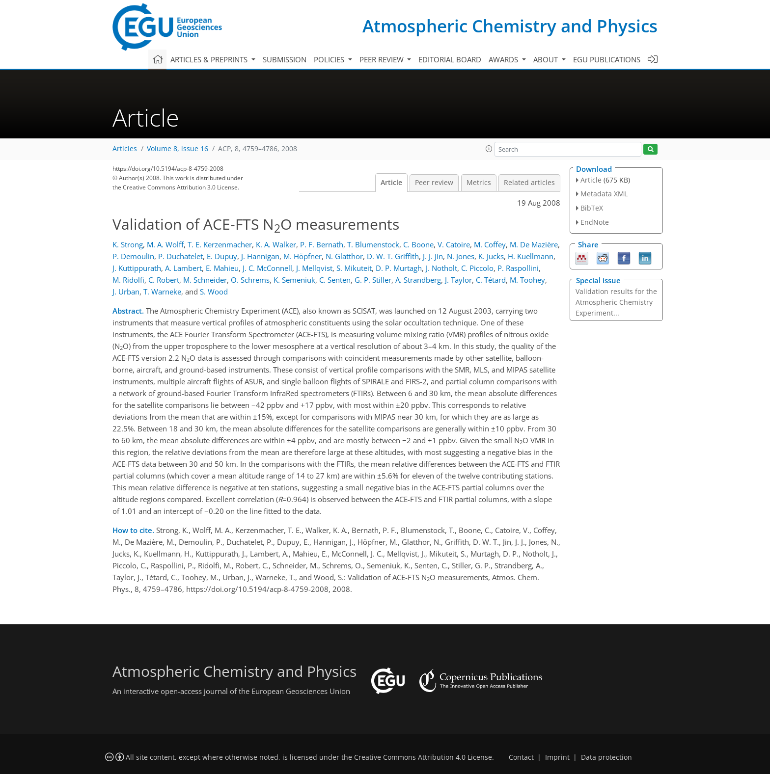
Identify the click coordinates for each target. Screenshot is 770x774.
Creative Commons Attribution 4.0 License (423, 757)
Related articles (529, 182)
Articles (124, 148)
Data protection (606, 757)
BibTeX (591, 208)
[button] (489, 148)
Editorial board (449, 59)
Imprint (557, 757)
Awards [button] (504, 59)
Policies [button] (330, 59)
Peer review (434, 182)
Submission (284, 59)
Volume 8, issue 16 (177, 148)
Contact (521, 757)
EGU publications (606, 59)
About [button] (546, 59)
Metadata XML (604, 193)
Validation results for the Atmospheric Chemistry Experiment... (616, 302)
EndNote (594, 222)
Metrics (479, 182)
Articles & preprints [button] (209, 59)
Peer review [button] (382, 59)
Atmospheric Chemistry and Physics (510, 25)
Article (391, 182)
